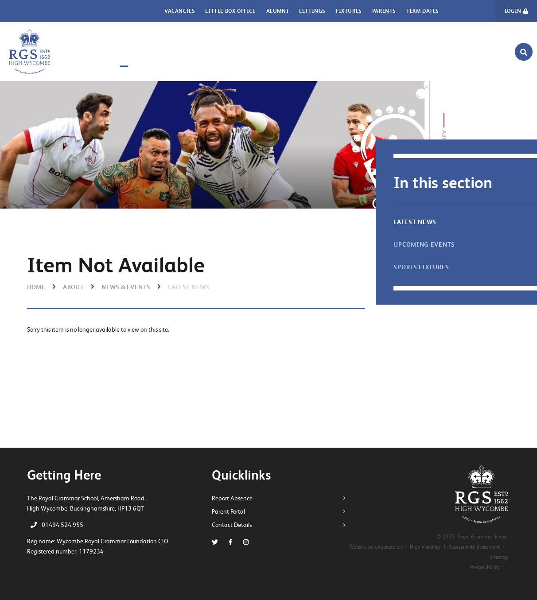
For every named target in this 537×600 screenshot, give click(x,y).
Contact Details (235, 524)
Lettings (312, 11)
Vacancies (179, 11)
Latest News (188, 286)
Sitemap (499, 557)
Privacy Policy (485, 567)
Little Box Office (230, 11)
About (73, 286)
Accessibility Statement (474, 547)
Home (36, 286)
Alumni (277, 11)
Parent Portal (231, 511)
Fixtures (349, 11)
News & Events (125, 286)
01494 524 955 (62, 524)
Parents (384, 11)
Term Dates (422, 11)
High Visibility (425, 547)
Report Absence (235, 498)
